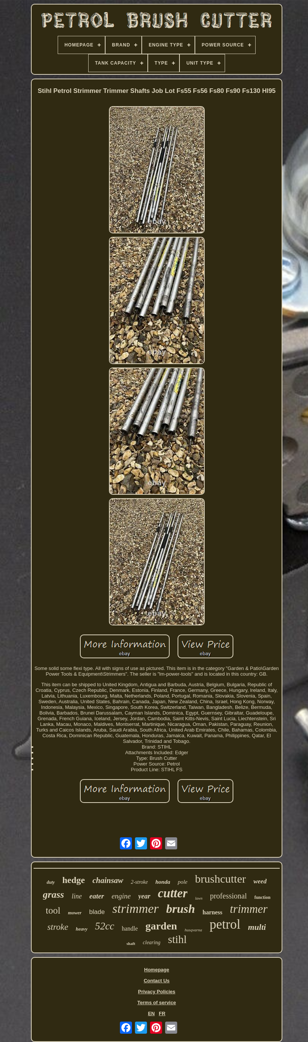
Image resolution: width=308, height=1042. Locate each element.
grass (53, 894)
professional (228, 896)
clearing (152, 942)
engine (121, 896)
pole (182, 882)
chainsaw (107, 880)
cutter (173, 893)
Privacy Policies (156, 991)
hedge (73, 880)
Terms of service (156, 1002)
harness (212, 912)
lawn (198, 898)
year (144, 896)
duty (51, 882)
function (262, 897)
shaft (131, 943)
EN (151, 1013)
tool (53, 910)
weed (260, 881)
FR (162, 1013)
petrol (225, 924)
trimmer (249, 908)
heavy (81, 929)
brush (180, 908)
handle (130, 928)
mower (74, 912)
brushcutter (220, 878)
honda (162, 882)
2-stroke (139, 882)
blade (97, 911)
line (77, 896)
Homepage (156, 970)
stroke (58, 927)
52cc (104, 926)
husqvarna (193, 930)
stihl (177, 939)
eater (96, 896)
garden (161, 926)
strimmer (135, 908)
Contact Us (157, 980)
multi (257, 927)
